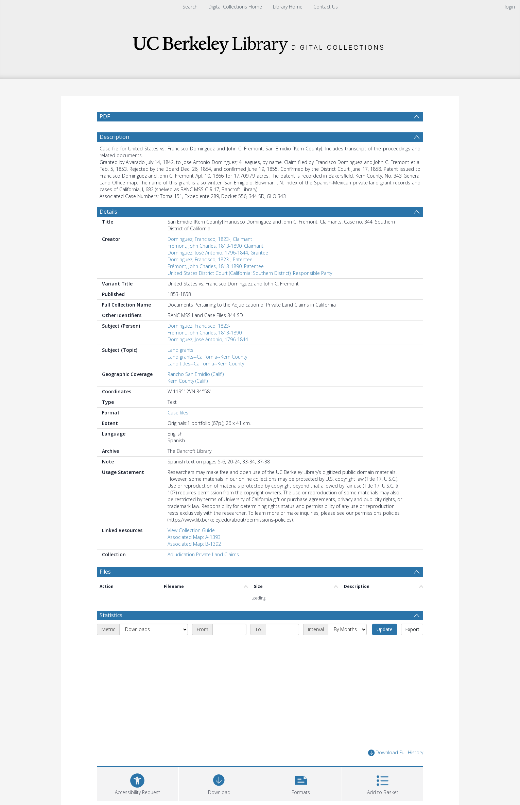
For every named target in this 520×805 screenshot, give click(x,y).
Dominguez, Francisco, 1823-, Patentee (210, 259)
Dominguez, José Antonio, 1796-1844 (208, 339)
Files (105, 571)
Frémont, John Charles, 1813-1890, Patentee (216, 266)
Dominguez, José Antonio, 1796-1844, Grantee (218, 252)
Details (108, 211)
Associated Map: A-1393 (194, 537)
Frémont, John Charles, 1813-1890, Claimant (215, 246)
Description (114, 137)
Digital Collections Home (235, 6)
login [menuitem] (510, 6)
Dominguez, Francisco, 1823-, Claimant (210, 239)
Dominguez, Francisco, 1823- (199, 326)
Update (385, 629)
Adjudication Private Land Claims (203, 554)
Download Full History (395, 752)
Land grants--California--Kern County (207, 357)
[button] (301, 783)
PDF (105, 116)
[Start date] (229, 629)
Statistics (111, 615)
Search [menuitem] (190, 6)
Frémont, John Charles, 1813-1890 (205, 332)
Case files (178, 412)
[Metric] (153, 629)
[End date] (282, 629)
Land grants (180, 350)
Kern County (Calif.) (188, 381)
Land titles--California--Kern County (206, 363)
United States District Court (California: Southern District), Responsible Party (250, 273)
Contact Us (325, 6)
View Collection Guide (191, 530)
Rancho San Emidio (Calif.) (196, 374)
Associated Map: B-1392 (194, 544)
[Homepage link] (260, 43)
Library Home (287, 6)
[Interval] (347, 629)
